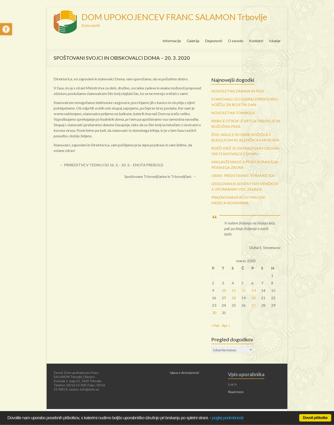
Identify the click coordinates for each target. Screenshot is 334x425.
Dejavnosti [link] (213, 40)
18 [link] (234, 298)
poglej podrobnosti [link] (227, 417)
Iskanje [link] (274, 40)
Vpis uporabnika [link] (246, 374)
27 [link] (253, 305)
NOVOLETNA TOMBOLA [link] (233, 112)
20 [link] (253, 298)
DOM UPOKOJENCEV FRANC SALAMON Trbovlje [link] (174, 17)
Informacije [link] (172, 40)
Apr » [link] (226, 325)
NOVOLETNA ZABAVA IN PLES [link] (237, 91)
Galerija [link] (193, 40)
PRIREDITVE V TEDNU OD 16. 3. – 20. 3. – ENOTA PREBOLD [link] (111, 165)
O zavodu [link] (235, 40)
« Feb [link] (215, 325)
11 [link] (234, 290)
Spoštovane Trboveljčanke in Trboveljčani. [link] (160, 176)
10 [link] (224, 290)
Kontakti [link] (256, 40)
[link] (6, 29)
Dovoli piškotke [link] (315, 418)
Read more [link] (236, 392)
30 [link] (214, 312)
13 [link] (253, 290)
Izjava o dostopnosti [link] (184, 373)
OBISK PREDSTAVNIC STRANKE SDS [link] (243, 175)
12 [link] (243, 290)
